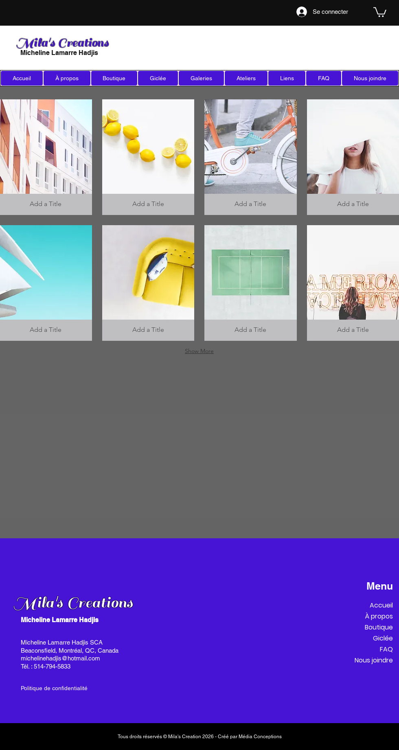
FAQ (386, 649)
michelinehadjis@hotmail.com (60, 658)
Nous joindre (374, 660)
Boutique (379, 627)
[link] (379, 11)
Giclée (383, 638)
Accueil (381, 605)
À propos (379, 616)
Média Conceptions (260, 736)
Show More (199, 351)
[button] (158, 78)
